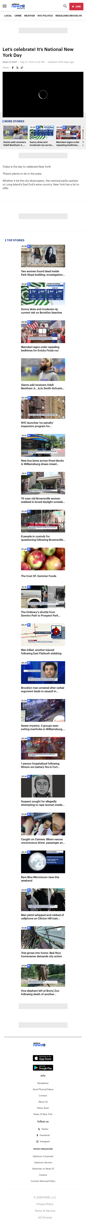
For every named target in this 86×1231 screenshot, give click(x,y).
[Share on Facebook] (12, 67)
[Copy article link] (22, 67)
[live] (76, 6)
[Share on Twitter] (17, 67)
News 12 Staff (10, 62)
